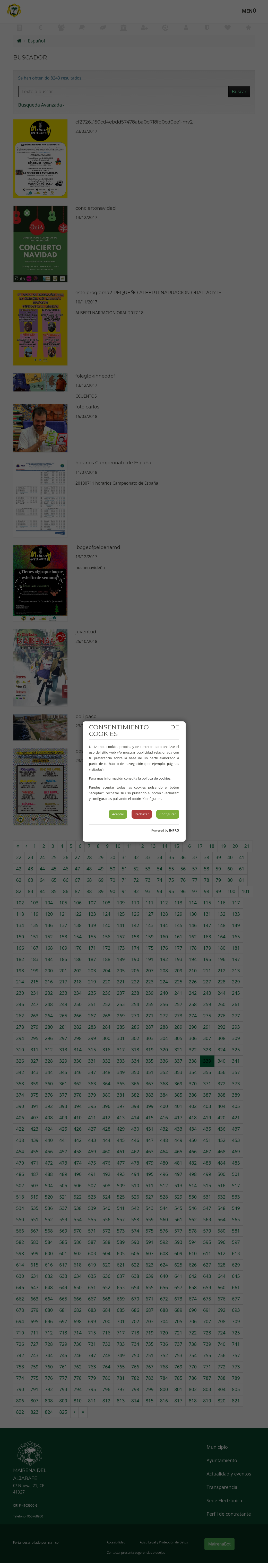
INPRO (174, 830)
